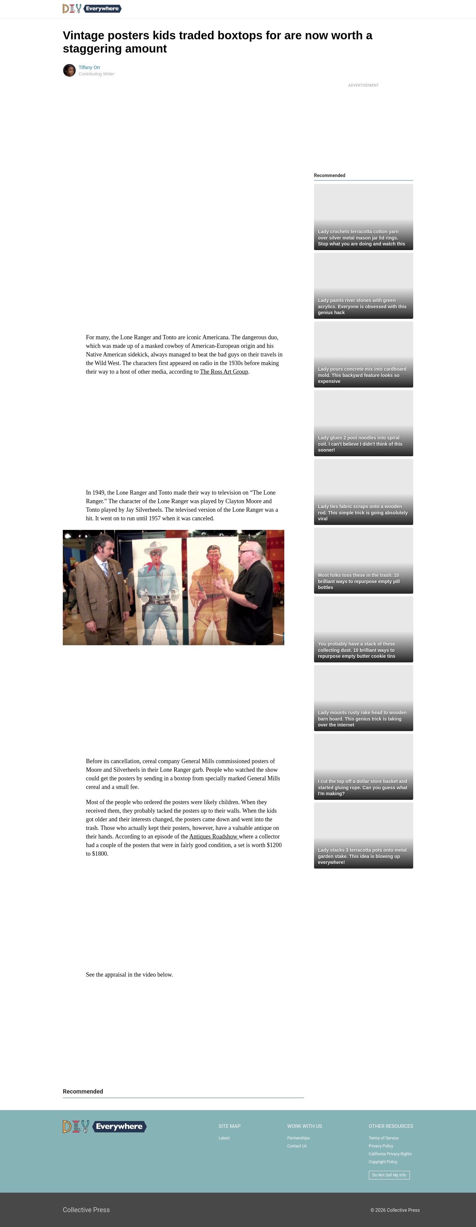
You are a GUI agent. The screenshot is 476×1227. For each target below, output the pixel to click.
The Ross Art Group (224, 371)
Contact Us (297, 1146)
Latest (223, 1138)
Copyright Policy (383, 1162)
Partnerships (298, 1138)
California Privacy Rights (390, 1154)
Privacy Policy (381, 1146)
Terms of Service (384, 1138)
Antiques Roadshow (214, 836)
